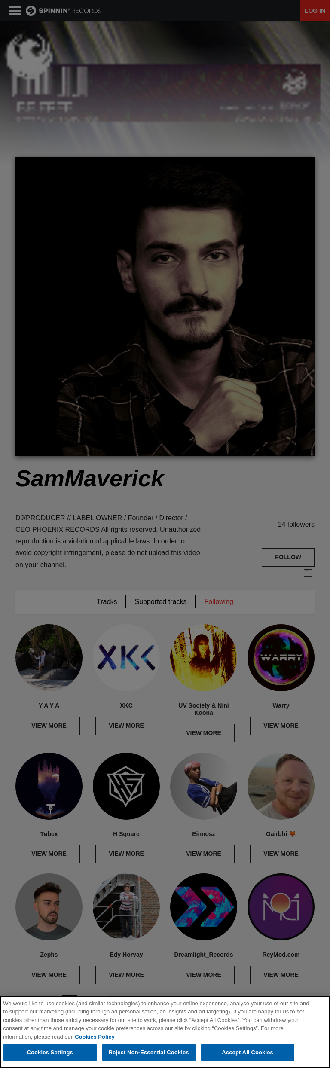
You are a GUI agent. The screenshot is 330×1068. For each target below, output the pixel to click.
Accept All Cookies (247, 1052)
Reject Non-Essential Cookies (149, 1052)
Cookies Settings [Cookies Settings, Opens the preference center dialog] (50, 1052)
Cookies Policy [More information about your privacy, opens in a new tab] (94, 1037)
